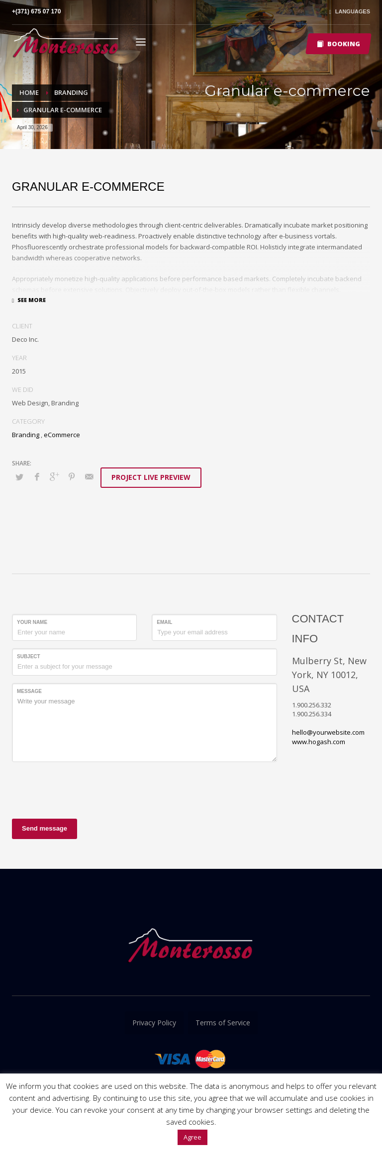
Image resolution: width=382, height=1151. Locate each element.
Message (29, 691)
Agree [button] (192, 1137)
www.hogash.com (318, 741)
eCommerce (62, 434)
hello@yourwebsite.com (328, 732)
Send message (44, 828)
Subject (28, 656)
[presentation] (87, 788)
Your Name (32, 622)
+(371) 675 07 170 (36, 11)
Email (164, 622)
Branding (25, 434)
